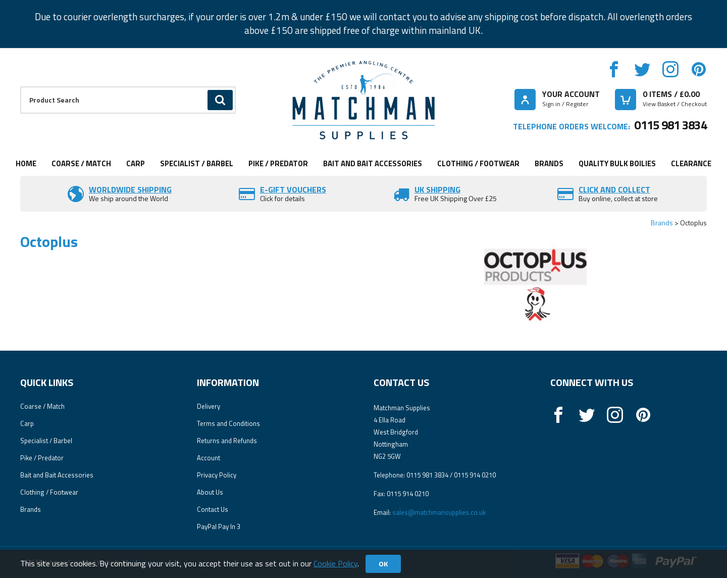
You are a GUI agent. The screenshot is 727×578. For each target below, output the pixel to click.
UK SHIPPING (437, 189)
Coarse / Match (81, 163)
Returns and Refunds (227, 441)
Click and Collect (614, 189)
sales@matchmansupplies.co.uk (439, 512)
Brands (549, 163)
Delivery (208, 406)
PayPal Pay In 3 (218, 526)
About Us (210, 492)
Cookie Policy (335, 563)
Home (26, 163)
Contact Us (212, 509)
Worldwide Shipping (130, 189)
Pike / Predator (278, 163)
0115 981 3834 (670, 125)
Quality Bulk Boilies (617, 163)
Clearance (691, 163)
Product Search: (20, 86)
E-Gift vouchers (293, 189)
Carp (135, 163)
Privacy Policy (216, 475)
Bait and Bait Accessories (372, 163)
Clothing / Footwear (478, 163)
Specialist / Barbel (196, 163)
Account (208, 458)
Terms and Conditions (228, 423)
